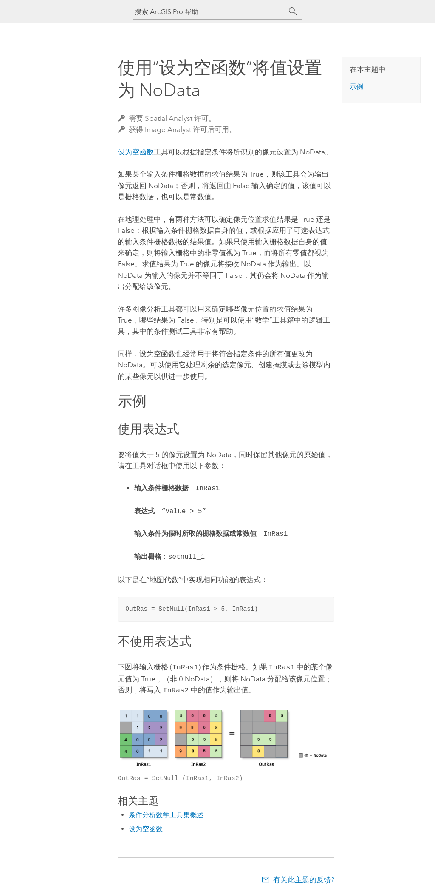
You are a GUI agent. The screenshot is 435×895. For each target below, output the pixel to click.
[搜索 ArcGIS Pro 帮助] (209, 11)
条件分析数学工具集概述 (166, 813)
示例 (356, 87)
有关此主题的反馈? (303, 878)
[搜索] (293, 11)
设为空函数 (136, 152)
